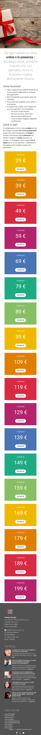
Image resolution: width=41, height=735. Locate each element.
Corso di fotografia (10, 714)
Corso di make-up (9, 715)
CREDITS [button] (11, 729)
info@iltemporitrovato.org (15, 630)
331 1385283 (10, 639)
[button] (36, 2)
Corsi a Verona (9, 726)
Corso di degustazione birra (12, 722)
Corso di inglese (9, 719)
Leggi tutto (30, 669)
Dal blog (10, 646)
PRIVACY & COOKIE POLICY (24, 729)
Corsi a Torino (8, 728)
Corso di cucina (9, 717)
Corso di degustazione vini (12, 721)
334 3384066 (10, 635)
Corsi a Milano (9, 724)
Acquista (20, 169)
